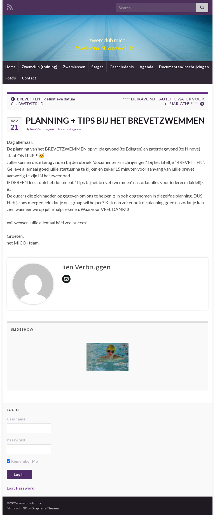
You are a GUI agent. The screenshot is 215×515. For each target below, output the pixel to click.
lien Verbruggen (42, 129)
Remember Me (22, 461)
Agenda (146, 67)
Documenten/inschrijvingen (184, 67)
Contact (29, 78)
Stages (97, 67)
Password (16, 440)
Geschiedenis (121, 67)
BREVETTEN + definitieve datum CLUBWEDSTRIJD (43, 101)
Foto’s (10, 78)
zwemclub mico (107, 38)
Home (10, 67)
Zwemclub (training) (39, 67)
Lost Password (20, 488)
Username (16, 419)
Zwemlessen (74, 67)
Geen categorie (69, 129)
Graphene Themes (45, 508)
